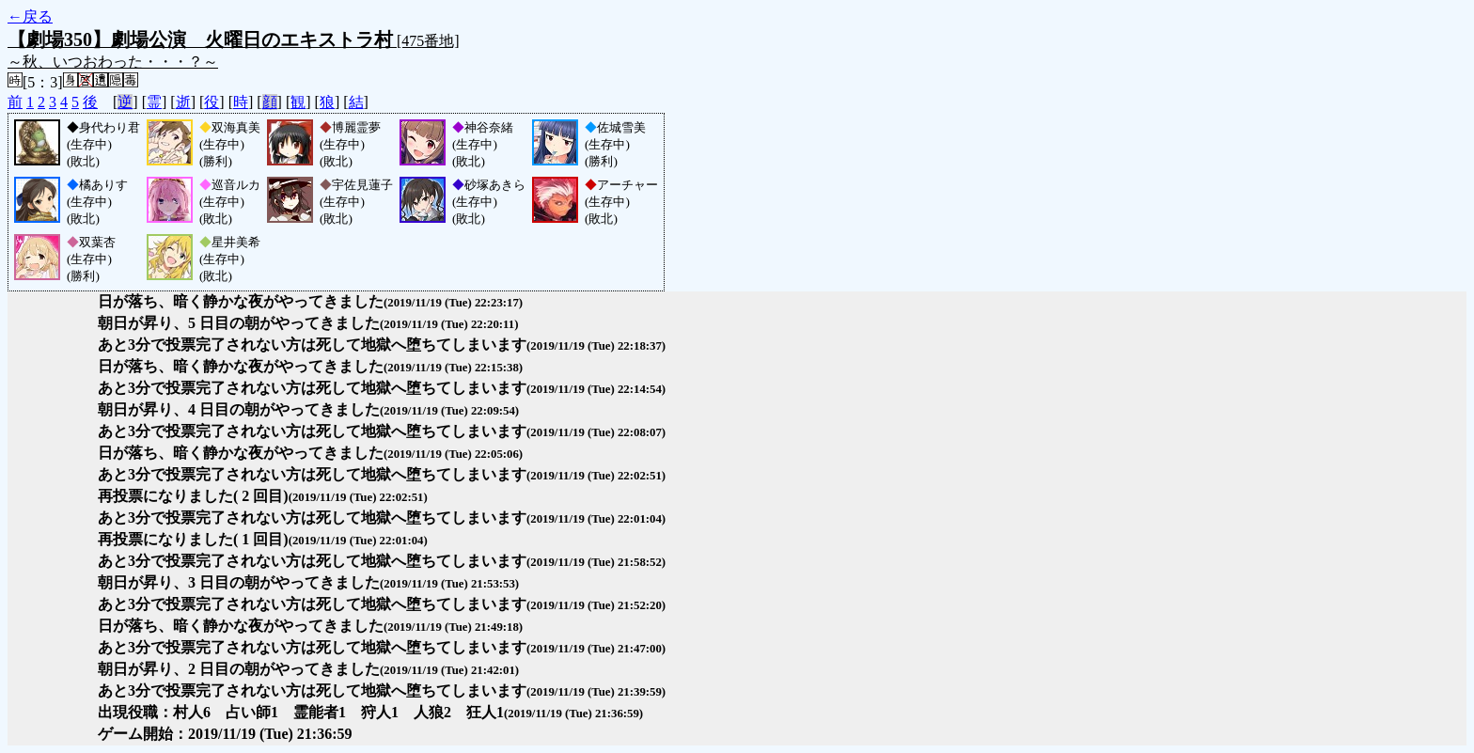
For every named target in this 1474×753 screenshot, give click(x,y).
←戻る (30, 16)
